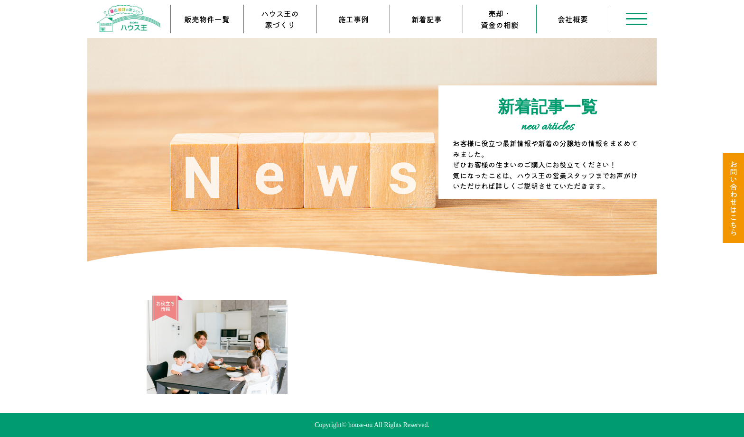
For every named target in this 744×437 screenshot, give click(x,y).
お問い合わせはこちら (733, 198)
